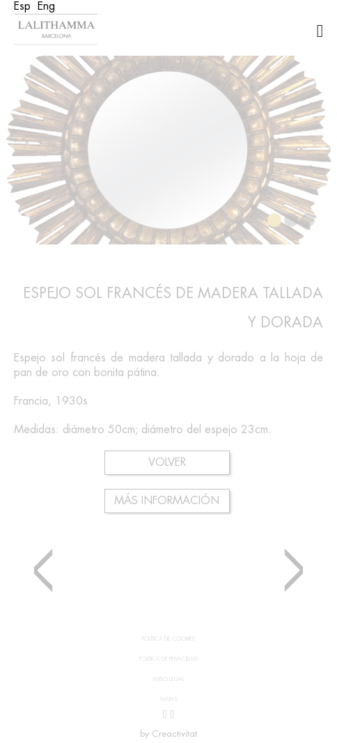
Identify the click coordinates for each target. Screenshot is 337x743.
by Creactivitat (168, 733)
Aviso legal (168, 679)
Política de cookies (168, 638)
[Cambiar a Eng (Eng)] (46, 6)
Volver (167, 462)
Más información (166, 500)
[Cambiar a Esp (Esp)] (22, 6)
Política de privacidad (168, 659)
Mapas (169, 699)
